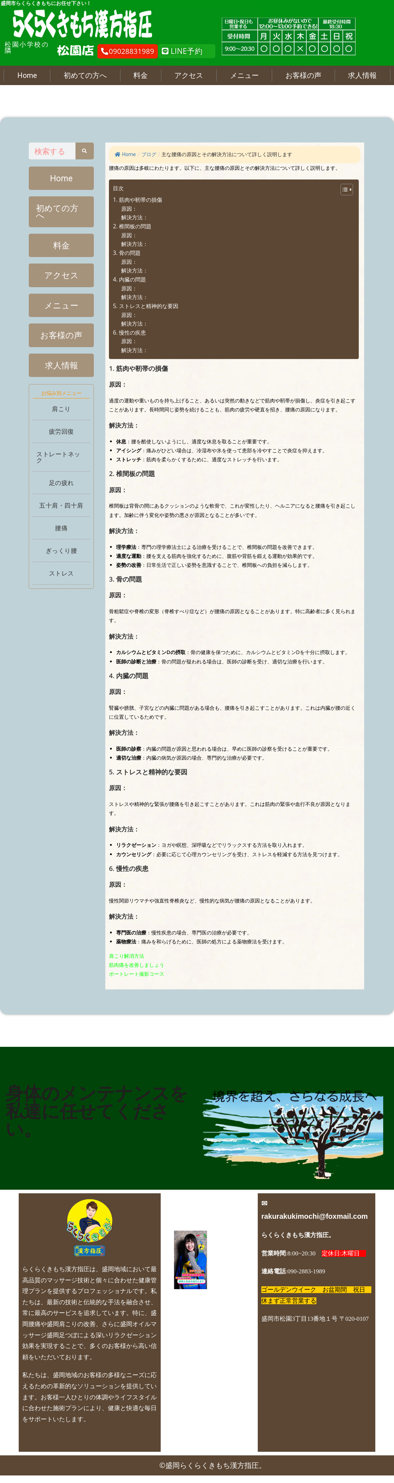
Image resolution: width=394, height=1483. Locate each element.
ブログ (148, 154)
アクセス (188, 75)
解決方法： (134, 217)
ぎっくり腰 (61, 557)
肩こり (61, 415)
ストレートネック (58, 463)
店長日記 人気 (205, 1385)
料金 (140, 75)
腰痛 (61, 534)
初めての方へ (85, 75)
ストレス (61, 580)
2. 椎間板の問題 (132, 226)
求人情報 (362, 75)
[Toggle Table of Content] (343, 189)
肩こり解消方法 (126, 955)
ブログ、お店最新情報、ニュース (206, 1344)
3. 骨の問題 (127, 253)
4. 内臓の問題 (129, 279)
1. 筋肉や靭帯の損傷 (137, 200)
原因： (129, 209)
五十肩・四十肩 (61, 512)
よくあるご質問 (205, 1323)
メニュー (244, 75)
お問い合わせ (206, 1406)
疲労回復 (61, 438)
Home (27, 75)
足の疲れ (61, 489)
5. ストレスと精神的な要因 (145, 306)
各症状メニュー (205, 1365)
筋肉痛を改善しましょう (136, 964)
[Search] (84, 151)
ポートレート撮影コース (136, 973)
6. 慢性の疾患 (129, 332)
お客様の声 (303, 75)
